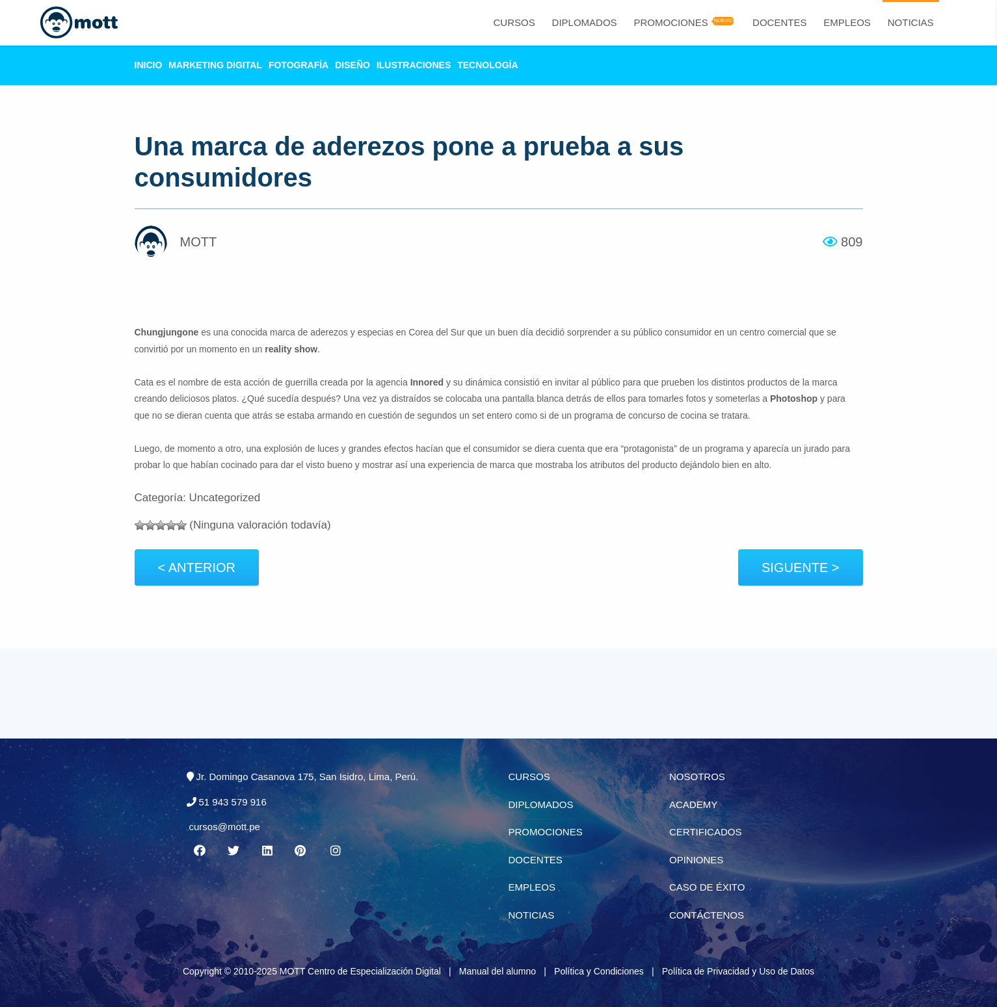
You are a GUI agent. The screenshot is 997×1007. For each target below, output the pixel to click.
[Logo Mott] (79, 23)
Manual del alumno (497, 971)
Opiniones (696, 859)
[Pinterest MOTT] (301, 851)
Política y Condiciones (599, 971)
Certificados (705, 831)
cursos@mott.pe (224, 826)
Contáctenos (706, 915)
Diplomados (584, 22)
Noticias (911, 22)
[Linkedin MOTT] (267, 851)
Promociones (670, 22)
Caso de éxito (707, 887)
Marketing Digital (215, 65)
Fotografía (298, 65)
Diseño (352, 65)
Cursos (514, 22)
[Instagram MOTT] (335, 851)
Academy (693, 804)
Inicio (149, 65)
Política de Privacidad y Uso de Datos (738, 971)
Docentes (779, 22)
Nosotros (697, 776)
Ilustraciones (414, 65)
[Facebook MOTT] (200, 851)
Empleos (847, 22)
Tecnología (487, 65)
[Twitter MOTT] (233, 851)
